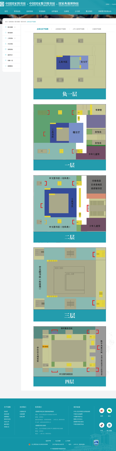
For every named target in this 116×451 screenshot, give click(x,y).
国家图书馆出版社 (79, 421)
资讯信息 (17, 11)
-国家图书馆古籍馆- (40, 425)
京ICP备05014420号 (58, 444)
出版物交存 (23, 411)
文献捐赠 (22, 414)
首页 (6, 11)
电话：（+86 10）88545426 (77, 444)
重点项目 (89, 11)
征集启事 (22, 416)
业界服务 (54, 11)
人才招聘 (67, 441)
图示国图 (17, 21)
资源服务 (42, 11)
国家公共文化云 (78, 419)
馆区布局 (23, 21)
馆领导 (6, 411)
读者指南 (29, 11)
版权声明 (48, 441)
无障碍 (107, 4)
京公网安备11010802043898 (40, 444)
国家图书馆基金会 (104, 11)
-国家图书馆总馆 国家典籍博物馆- (44, 411)
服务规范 (6, 424)
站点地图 (58, 441)
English (114, 4)
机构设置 (6, 414)
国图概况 (6, 416)
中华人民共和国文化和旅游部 (82, 411)
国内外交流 (7, 419)
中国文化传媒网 (78, 414)
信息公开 (6, 421)
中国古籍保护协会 (79, 424)
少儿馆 (77, 11)
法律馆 (66, 11)
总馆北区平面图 (31, 21)
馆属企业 (6, 427)
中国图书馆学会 (78, 416)
